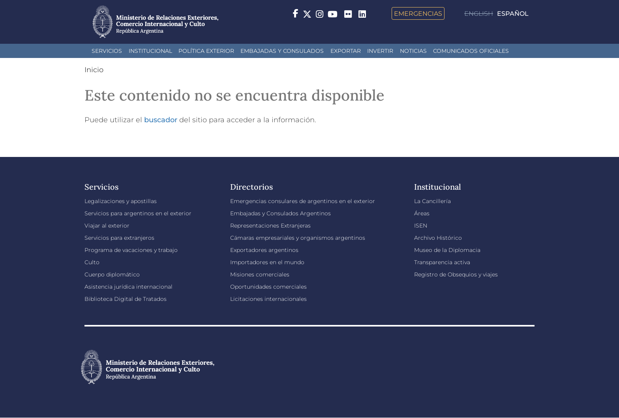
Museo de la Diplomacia (447, 250)
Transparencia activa (442, 262)
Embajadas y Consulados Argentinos (280, 213)
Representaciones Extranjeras (270, 225)
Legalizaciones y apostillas (120, 201)
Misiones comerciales (259, 274)
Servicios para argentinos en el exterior (137, 213)
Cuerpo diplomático (112, 274)
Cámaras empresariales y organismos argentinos (297, 237)
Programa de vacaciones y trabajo (131, 250)
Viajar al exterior (106, 225)
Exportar (345, 50)
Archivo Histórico (438, 237)
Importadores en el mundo (267, 262)
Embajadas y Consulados (282, 50)
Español (513, 13)
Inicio (93, 69)
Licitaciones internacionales (268, 298)
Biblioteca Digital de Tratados (125, 298)
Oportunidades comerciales (268, 286)
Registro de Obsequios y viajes (456, 274)
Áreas (422, 213)
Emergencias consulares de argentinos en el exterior (302, 201)
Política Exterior (206, 50)
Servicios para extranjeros (119, 237)
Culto (91, 262)
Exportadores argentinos (264, 250)
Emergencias (418, 13)
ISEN (420, 225)
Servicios (107, 50)
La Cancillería (432, 201)
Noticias (413, 50)
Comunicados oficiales (471, 50)
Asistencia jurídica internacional (128, 286)
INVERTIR (380, 50)
